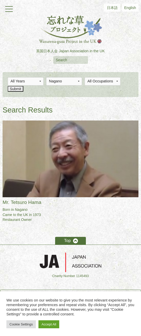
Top (67, 240)
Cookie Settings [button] (21, 324)
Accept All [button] (49, 324)
